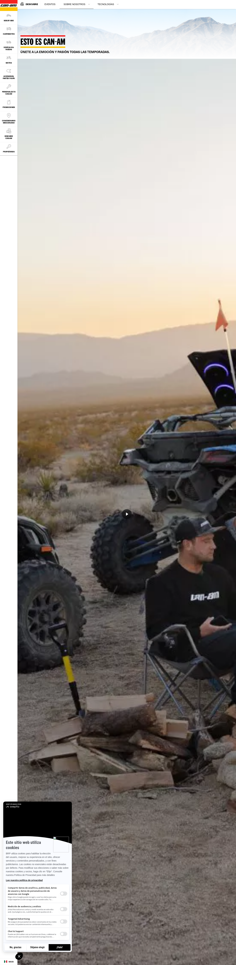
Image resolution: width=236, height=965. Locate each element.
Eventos (50, 4)
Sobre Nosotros (74, 4)
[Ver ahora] (127, 514)
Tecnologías (106, 4)
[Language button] (8, 961)
